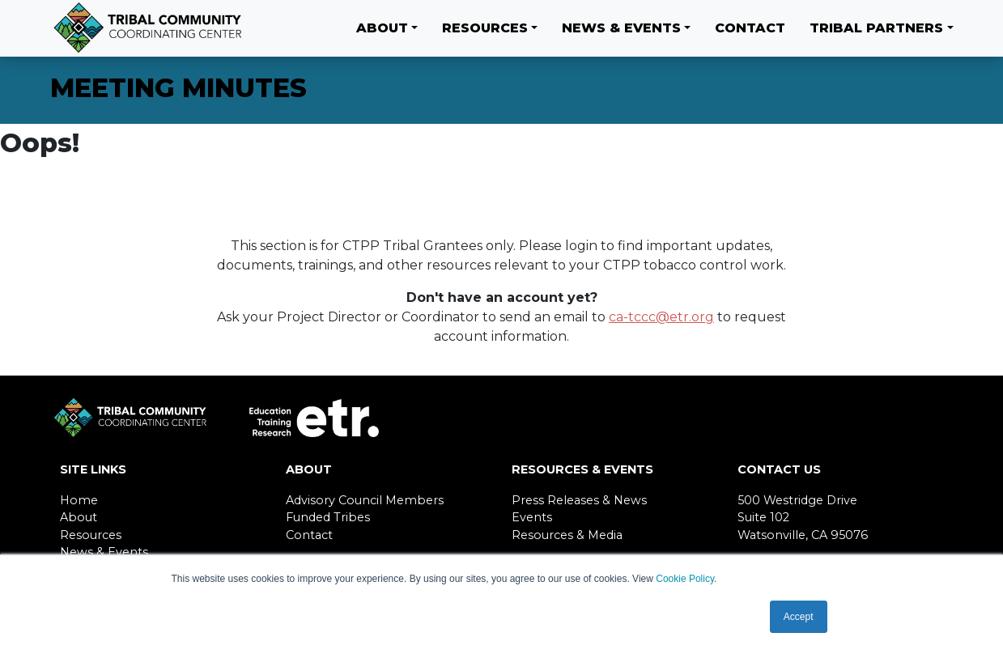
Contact (750, 28)
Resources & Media (567, 535)
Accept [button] (799, 616)
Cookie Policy (685, 578)
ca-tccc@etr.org (661, 317)
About (382, 28)
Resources (485, 28)
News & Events (621, 28)
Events (532, 517)
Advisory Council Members (365, 500)
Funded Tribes (328, 517)
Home (79, 500)
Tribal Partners (876, 28)
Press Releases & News (579, 500)
